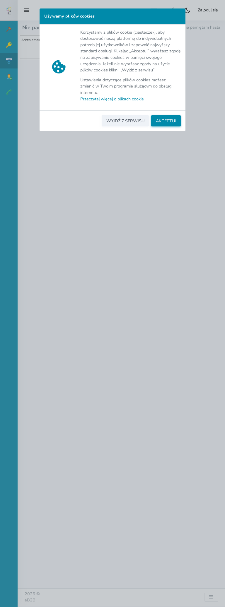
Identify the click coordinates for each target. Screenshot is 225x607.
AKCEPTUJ (166, 121)
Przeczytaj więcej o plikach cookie (112, 99)
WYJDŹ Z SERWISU (125, 121)
